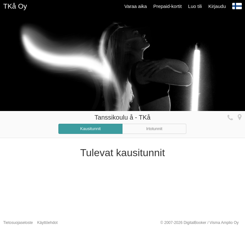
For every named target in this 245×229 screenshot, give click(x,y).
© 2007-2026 (199, 222)
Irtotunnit (154, 128)
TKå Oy (15, 6)
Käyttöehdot (47, 222)
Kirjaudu (217, 6)
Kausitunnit (90, 128)
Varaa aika (135, 6)
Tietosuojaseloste (18, 222)
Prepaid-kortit (167, 6)
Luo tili (195, 6)
